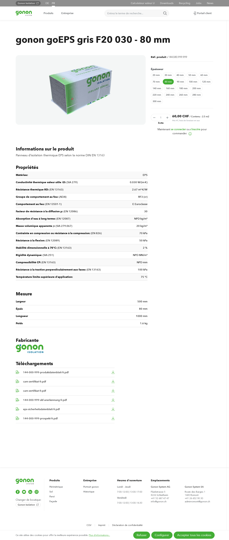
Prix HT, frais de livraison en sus (186, 120)
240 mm (170, 94)
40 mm (180, 75)
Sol (51, 491)
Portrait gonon (91, 486)
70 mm (156, 81)
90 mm (180, 81)
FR (53, 3)
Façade (53, 501)
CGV (89, 525)
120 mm (206, 81)
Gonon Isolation (28, 3)
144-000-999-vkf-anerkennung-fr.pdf (45, 400)
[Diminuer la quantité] (154, 117)
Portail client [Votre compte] (202, 13)
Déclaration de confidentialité (127, 525)
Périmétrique (56, 486)
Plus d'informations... (99, 535)
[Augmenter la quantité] (167, 117)
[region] (80, 90)
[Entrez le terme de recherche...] (133, 13)
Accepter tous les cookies (194, 535)
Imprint (101, 525)
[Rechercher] (165, 13)
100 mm (193, 81)
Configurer (162, 535)
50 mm (192, 75)
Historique (88, 491)
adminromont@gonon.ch (197, 501)
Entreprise (90, 480)
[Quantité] (160, 117)
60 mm (204, 75)
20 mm (156, 75)
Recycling (184, 3)
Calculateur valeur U (143, 3)
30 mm (168, 75)
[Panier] (215, 12)
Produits (54, 480)
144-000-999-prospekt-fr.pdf (40, 418)
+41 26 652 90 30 (194, 498)
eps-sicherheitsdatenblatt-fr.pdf (41, 409)
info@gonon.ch (159, 501)
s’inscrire (195, 129)
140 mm (157, 88)
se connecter (178, 129)
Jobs (198, 3)
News (210, 3)
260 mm (183, 94)
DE (47, 3)
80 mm (168, 81)
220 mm (157, 94)
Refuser (142, 535)
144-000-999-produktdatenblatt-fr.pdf (46, 372)
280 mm (196, 94)
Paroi (52, 496)
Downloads (166, 3)
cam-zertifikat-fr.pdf (34, 381)
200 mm (196, 88)
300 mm (157, 101)
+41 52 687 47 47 (160, 498)
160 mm (170, 88)
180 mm (183, 88)
